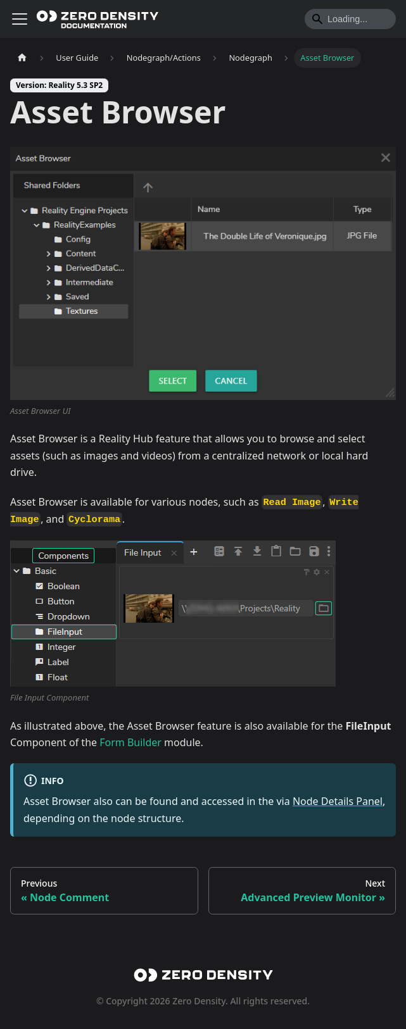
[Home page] (22, 58)
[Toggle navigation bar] (19, 18)
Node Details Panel (338, 801)
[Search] (350, 19)
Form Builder (130, 742)
